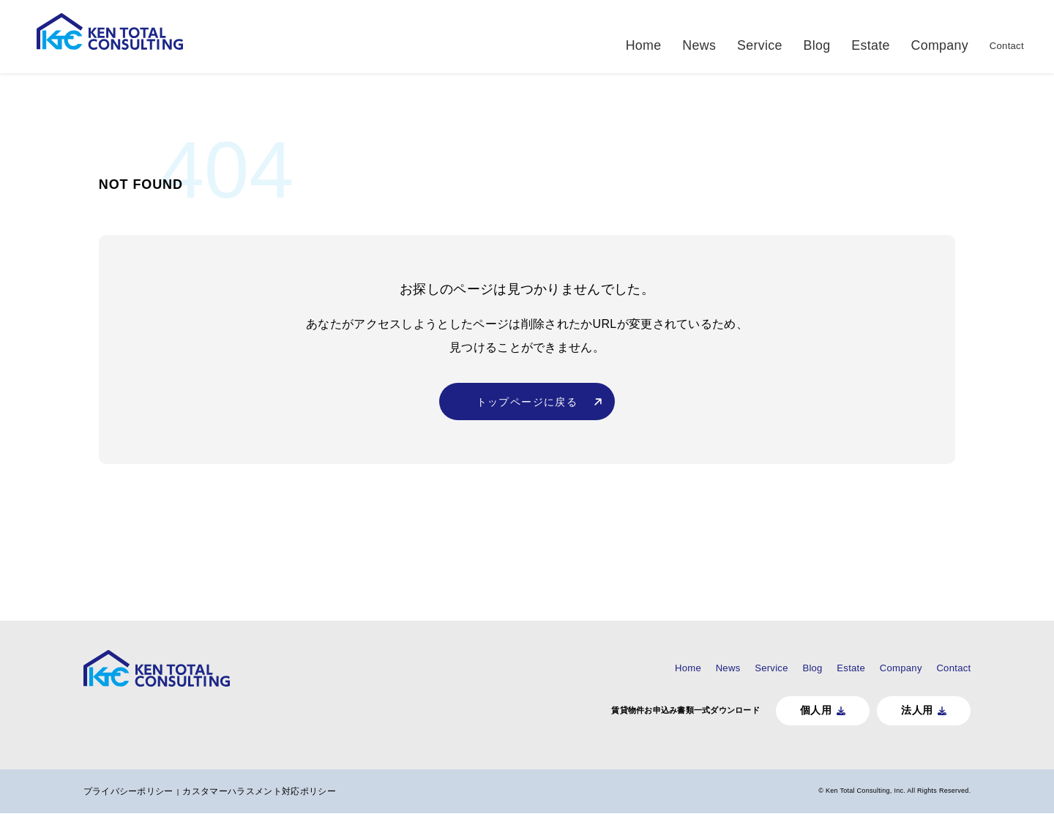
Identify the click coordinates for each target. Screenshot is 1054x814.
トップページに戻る (527, 419)
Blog (779, 36)
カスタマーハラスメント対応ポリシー (302, 791)
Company (894, 36)
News (669, 36)
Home (617, 36)
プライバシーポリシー (169, 791)
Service (726, 36)
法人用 (876, 710)
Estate (829, 36)
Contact (962, 36)
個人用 (772, 710)
